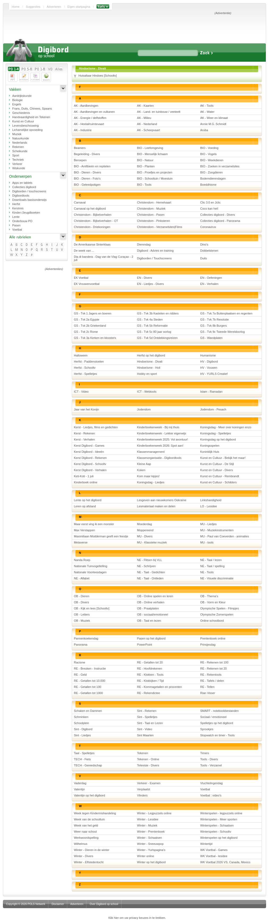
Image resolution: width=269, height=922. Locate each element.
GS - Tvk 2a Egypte (86, 319)
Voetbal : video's (210, 795)
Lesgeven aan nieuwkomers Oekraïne (161, 500)
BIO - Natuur (145, 160)
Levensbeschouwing (25, 125)
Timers (204, 753)
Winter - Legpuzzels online (154, 813)
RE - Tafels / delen (212, 680)
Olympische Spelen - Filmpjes (219, 608)
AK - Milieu (144, 117)
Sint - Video (144, 729)
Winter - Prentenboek (151, 831)
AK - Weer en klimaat (214, 117)
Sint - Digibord (83, 729)
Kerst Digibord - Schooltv (90, 464)
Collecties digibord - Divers (217, 214)
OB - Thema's (209, 596)
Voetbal (17, 229)
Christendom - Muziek (151, 208)
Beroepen (80, 160)
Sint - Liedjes (82, 735)
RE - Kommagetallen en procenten (159, 686)
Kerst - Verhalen (84, 439)
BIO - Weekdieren (211, 160)
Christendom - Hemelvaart (154, 202)
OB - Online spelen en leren (155, 596)
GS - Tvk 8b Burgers (213, 325)
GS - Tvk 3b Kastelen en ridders (158, 313)
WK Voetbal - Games (214, 850)
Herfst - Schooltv (84, 367)
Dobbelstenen (209, 250)
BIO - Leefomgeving (150, 147)
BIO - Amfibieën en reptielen (92, 166)
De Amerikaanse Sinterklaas (92, 244)
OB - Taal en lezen (149, 620)
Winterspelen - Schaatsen (217, 825)
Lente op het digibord (87, 500)
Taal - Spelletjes (84, 753)
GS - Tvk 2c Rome (86, 331)
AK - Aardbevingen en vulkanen (94, 111)
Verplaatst (143, 789)
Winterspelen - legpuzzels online (221, 813)
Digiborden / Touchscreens (154, 258)
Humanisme (208, 355)
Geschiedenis (21, 112)
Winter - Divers (83, 856)
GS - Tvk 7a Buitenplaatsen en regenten (226, 313)
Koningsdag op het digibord (218, 439)
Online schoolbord (212, 620)
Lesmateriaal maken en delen (156, 506)
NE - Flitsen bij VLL (149, 560)
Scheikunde (20, 151)
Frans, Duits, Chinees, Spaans (32, 108)
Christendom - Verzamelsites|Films (159, 227)
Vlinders (142, 795)
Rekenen (18, 146)
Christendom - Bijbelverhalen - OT (96, 220)
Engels (16, 104)
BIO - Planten (146, 166)
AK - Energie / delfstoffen (90, 117)
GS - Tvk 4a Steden (150, 319)
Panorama (80, 644)
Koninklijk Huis (209, 451)
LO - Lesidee (208, 506)
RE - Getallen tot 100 (87, 686)
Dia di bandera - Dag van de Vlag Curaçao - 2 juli (103, 258)
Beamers (80, 147)
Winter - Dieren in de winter (91, 850)
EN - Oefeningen (211, 277)
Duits (203, 258)
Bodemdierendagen (213, 178)
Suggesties (33, 6)
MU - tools (206, 542)
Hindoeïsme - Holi (148, 367)
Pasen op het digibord (151, 638)
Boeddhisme (208, 184)
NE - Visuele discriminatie (216, 578)
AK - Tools (206, 105)
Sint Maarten (145, 735)
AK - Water (207, 111)
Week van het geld (86, 825)
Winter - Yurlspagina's (151, 850)
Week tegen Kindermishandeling (95, 813)
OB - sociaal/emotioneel (152, 614)
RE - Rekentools (210, 674)
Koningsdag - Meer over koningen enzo (225, 427)
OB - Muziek (82, 620)
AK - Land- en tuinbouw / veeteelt (158, 111)
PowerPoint (144, 644)
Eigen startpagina (79, 6)
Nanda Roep (82, 560)
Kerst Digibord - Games (89, 445)
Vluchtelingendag (211, 783)
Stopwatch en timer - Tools (217, 735)
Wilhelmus (80, 843)
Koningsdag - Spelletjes (215, 433)
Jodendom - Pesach (213, 409)
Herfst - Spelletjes (85, 373)
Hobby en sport (147, 373)
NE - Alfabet (82, 578)
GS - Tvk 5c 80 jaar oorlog (154, 331)
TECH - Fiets (82, 759)
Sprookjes (206, 729)
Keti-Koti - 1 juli (84, 476)
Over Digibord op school (104, 904)
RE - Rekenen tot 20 (213, 668)
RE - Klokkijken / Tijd (150, 680)
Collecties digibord (24, 187)
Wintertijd (206, 843)
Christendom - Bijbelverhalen (92, 214)
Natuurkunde (20, 138)
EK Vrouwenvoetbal (86, 283)
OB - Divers (81, 602)
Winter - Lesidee (147, 819)
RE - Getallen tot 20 (150, 662)
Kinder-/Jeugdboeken (26, 212)
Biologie (17, 100)
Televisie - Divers (148, 765)
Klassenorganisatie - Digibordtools (159, 457)
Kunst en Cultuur (23, 121)
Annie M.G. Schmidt (213, 124)
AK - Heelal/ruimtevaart (89, 124)
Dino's (204, 244)
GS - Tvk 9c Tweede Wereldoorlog (222, 331)
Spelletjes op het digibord (216, 723)
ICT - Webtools (147, 391)
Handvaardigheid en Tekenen (31, 117)
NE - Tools (207, 572)
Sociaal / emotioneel (213, 717)
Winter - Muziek (147, 825)
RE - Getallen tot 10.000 (89, 680)
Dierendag (144, 244)
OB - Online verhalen (151, 602)
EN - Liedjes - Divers (150, 283)
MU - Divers (145, 536)
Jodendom (144, 409)
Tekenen (142, 753)
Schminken (81, 717)
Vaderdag (80, 783)
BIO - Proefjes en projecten (155, 172)
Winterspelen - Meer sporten (218, 819)
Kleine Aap (144, 464)
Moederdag (144, 524)
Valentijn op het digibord (89, 795)
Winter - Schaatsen (149, 837)
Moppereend (145, 530)
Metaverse (80, 542)
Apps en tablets (22, 182)
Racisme (79, 662)
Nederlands (19, 142)
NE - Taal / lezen (211, 560)
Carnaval (80, 202)
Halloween (80, 355)
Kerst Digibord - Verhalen (90, 470)
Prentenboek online (212, 638)
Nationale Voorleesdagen (90, 572)
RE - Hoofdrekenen (149, 668)
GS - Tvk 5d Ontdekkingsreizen (157, 337)
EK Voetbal (81, 277)
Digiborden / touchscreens (29, 191)
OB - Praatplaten (148, 608)
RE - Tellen (207, 686)
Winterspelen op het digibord (218, 837)
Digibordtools (20, 195)
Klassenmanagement (151, 451)
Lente (16, 216)
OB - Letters (82, 614)
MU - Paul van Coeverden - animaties (224, 536)
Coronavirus (208, 227)
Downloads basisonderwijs (29, 199)
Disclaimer (58, 904)
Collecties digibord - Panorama (220, 220)
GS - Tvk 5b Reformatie (152, 325)
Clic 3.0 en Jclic (210, 202)
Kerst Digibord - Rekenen (90, 457)
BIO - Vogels (208, 154)
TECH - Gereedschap (88, 765)
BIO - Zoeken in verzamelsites (219, 166)
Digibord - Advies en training (155, 250)
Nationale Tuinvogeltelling (90, 566)
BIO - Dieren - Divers (87, 172)
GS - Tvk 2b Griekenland (90, 325)
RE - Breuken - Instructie (90, 668)
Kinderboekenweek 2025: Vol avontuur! (162, 439)
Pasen (16, 225)
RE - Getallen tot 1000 (88, 693)
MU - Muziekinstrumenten (216, 530)
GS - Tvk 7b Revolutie (214, 319)
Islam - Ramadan (211, 391)
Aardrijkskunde (22, 95)
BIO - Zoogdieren (211, 172)
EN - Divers (144, 277)
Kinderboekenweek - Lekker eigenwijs (161, 433)
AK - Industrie (83, 130)
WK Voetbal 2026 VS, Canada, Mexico (225, 862)
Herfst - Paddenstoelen (89, 361)
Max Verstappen (84, 530)
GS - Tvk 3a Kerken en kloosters (95, 337)
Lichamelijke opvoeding (27, 129)
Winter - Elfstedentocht (88, 862)
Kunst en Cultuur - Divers (216, 470)
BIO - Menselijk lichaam (152, 154)
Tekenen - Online (148, 759)
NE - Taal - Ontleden (150, 578)
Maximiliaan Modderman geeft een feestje (101, 536)
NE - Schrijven (146, 566)
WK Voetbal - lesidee (213, 856)
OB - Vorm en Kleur (212, 602)
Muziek (17, 134)
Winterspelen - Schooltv (215, 831)
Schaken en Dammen (88, 710)
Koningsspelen (209, 445)
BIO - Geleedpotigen (87, 184)
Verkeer (17, 163)
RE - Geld (80, 674)
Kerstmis (18, 208)
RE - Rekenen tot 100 (214, 662)
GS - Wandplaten (211, 337)
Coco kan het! (209, 208)
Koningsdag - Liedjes (151, 482)
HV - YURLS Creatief (214, 373)
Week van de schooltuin (89, 819)
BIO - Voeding (209, 147)
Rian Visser (207, 693)
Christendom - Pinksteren (153, 220)
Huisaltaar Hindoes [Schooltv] (97, 75)
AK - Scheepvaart (148, 130)
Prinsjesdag (207, 644)
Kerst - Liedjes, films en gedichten (96, 427)
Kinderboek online (85, 482)
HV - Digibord (209, 361)
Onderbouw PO (22, 221)
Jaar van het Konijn (86, 409)
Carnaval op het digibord (90, 208)
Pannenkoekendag (86, 638)
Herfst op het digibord (151, 355)
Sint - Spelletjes (147, 717)
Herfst (16, 204)
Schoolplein (81, 723)
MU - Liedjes (208, 524)
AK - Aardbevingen (86, 105)
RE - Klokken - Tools (150, 674)
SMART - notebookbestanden (219, 710)
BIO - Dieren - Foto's (87, 178)
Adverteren (54, 6)
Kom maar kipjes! (148, 476)
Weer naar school (85, 831)
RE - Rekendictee (148, 693)
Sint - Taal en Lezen (150, 723)
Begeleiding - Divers (87, 154)
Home (15, 6)
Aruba (204, 130)
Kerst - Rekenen (84, 433)
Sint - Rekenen (147, 710)
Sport (15, 155)
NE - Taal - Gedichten (151, 572)
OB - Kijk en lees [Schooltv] (91, 608)
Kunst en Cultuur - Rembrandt (219, 476)
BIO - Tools (144, 184)
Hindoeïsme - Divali (149, 361)
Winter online (145, 856)
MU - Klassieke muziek (152, 542)
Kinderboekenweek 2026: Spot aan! (160, 445)
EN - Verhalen (209, 283)
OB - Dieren (81, 596)
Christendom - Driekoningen (92, 227)
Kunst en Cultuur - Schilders (218, 482)
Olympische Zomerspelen (216, 614)
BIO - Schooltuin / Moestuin (155, 178)
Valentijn (79, 789)
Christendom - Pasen (151, 214)
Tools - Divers (209, 759)
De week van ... (84, 250)
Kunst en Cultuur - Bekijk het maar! (223, 457)
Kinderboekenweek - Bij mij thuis (158, 427)
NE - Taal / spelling (212, 566)
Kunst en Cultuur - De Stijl (217, 464)
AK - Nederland (147, 124)
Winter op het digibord (151, 862)
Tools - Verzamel (211, 765)
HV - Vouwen (208, 367)
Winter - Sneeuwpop (150, 843)
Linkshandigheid (210, 500)
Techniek (18, 159)
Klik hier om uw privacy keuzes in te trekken (136, 917)
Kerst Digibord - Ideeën (89, 451)
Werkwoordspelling (86, 837)
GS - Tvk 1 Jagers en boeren (92, 313)
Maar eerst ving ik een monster (94, 524)
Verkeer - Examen (149, 783)
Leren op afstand (85, 506)
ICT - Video (81, 391)
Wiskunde (18, 168)
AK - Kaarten (145, 105)
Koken (141, 470)
